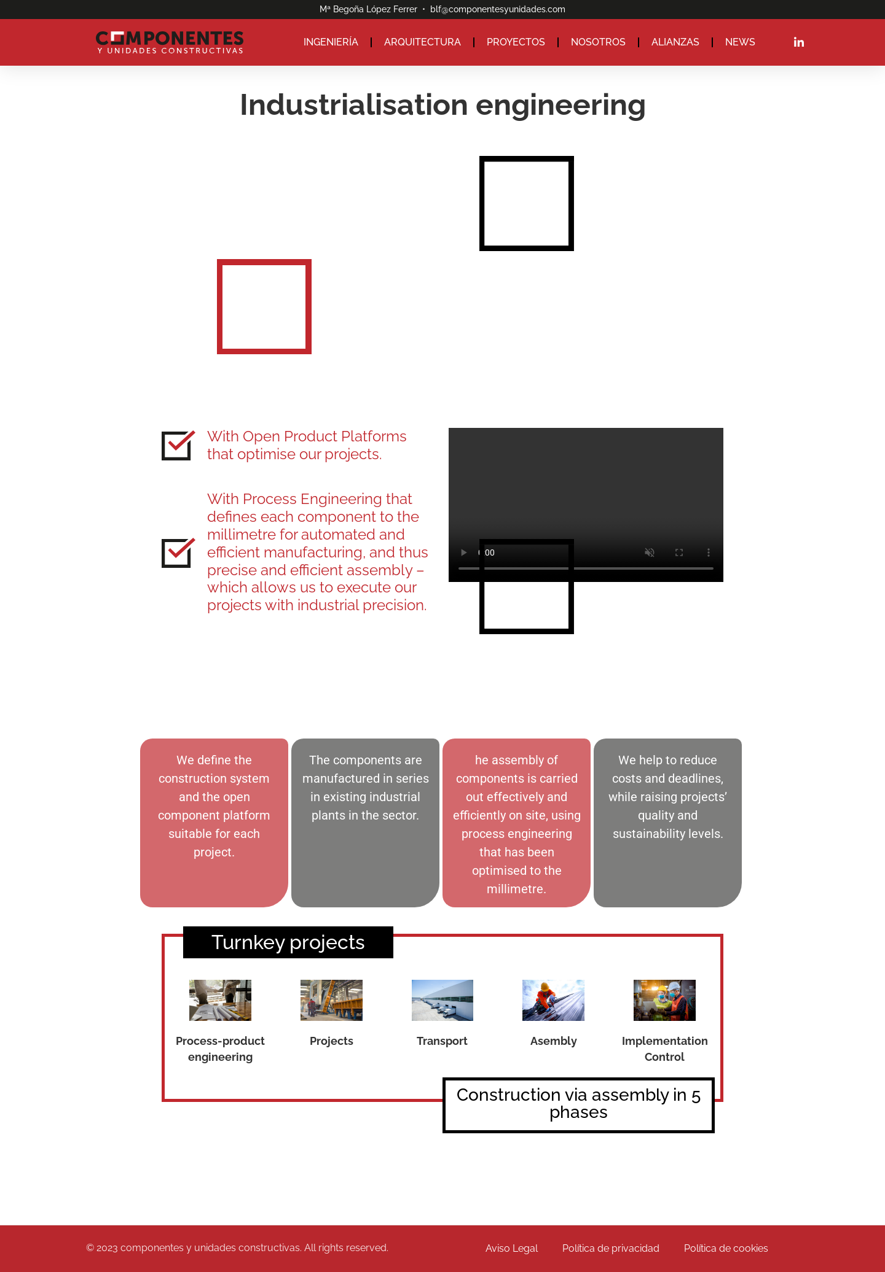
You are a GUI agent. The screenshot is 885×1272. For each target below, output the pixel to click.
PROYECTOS (516, 42)
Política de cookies (726, 1248)
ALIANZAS (675, 42)
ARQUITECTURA (422, 42)
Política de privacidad (610, 1248)
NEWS (740, 42)
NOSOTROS (598, 42)
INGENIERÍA (331, 42)
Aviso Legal (512, 1248)
